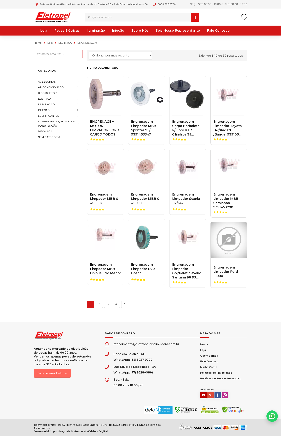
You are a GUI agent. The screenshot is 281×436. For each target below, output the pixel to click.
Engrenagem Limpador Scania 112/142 (186, 199)
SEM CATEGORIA (49, 137)
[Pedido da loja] (120, 55)
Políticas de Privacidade (216, 372)
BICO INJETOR (47, 92)
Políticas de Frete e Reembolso (220, 378)
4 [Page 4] (116, 304)
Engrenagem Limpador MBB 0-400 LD (104, 199)
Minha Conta (208, 367)
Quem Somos (209, 355)
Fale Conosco (209, 361)
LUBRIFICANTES (58, 116)
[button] (272, 416)
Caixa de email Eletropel (52, 373)
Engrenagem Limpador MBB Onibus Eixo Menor (105, 269)
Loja (50, 42)
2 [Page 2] (99, 304)
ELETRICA (65, 42)
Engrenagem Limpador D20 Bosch (143, 269)
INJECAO (58, 110)
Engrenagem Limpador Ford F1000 (225, 272)
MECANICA (58, 131)
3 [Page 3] (108, 304)
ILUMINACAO (58, 104)
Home (38, 42)
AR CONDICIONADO (58, 87)
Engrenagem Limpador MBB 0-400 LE (145, 199)
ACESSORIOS (58, 82)
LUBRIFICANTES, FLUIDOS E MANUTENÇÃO (58, 123)
